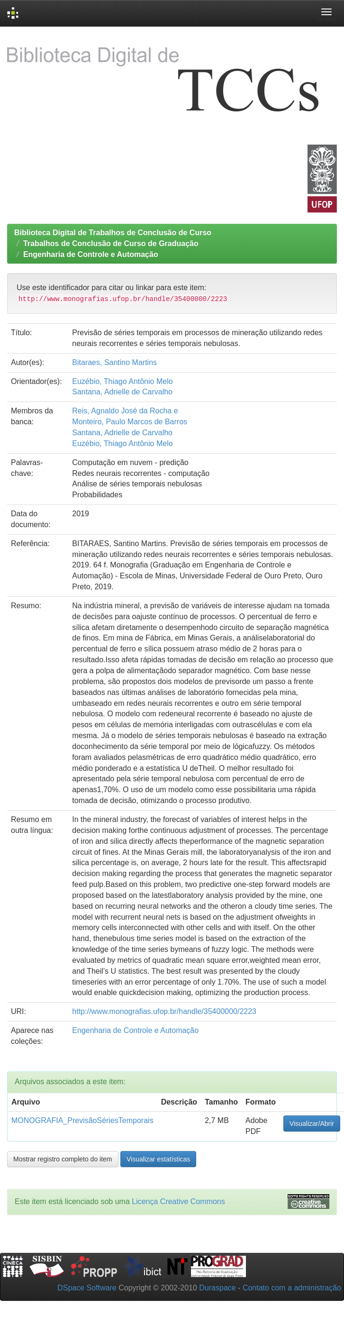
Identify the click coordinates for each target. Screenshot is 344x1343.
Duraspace (217, 1288)
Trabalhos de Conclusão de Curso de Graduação (111, 243)
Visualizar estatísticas (158, 1159)
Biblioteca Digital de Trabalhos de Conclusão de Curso (112, 232)
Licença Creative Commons (178, 1201)
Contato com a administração (292, 1288)
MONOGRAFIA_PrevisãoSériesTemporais (82, 1120)
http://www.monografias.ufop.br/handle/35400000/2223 (164, 1011)
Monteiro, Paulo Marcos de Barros (129, 422)
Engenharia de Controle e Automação (90, 254)
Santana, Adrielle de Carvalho (122, 392)
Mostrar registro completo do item (62, 1159)
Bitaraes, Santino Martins (114, 362)
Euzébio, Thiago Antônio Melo (122, 381)
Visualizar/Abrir (312, 1123)
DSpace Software (87, 1288)
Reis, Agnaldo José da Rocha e (125, 411)
